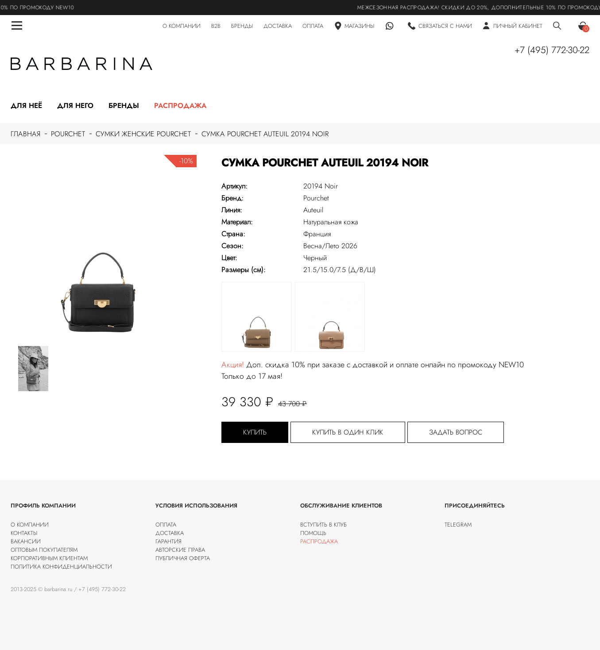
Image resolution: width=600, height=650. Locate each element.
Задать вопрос (455, 432)
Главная (25, 134)
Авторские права (180, 550)
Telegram (458, 524)
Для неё (26, 105)
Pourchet (68, 134)
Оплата (165, 524)
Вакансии (26, 541)
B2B (216, 26)
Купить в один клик (347, 432)
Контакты (24, 533)
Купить (255, 432)
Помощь (313, 533)
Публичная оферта (182, 558)
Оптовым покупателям (44, 550)
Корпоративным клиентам (49, 558)
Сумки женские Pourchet (143, 134)
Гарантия (168, 541)
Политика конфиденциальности (61, 566)
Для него (75, 105)
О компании (30, 524)
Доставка (169, 533)
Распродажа (180, 105)
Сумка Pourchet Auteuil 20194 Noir (265, 134)
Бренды (123, 105)
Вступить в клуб (323, 524)
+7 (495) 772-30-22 (552, 50)
